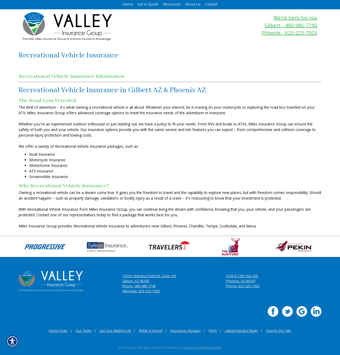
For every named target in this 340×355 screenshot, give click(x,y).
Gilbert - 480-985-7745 (291, 26)
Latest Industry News (241, 331)
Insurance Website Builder (203, 347)
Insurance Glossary (186, 331)
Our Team (83, 331)
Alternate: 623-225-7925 (141, 291)
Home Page (58, 331)
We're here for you (295, 18)
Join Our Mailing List (115, 331)
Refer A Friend (150, 331)
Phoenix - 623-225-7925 (289, 33)
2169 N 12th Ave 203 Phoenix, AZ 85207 (242, 279)
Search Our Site (278, 331)
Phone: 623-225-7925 (243, 286)
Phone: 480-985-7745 (139, 286)
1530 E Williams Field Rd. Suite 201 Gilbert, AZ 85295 (149, 279)
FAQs (213, 331)
